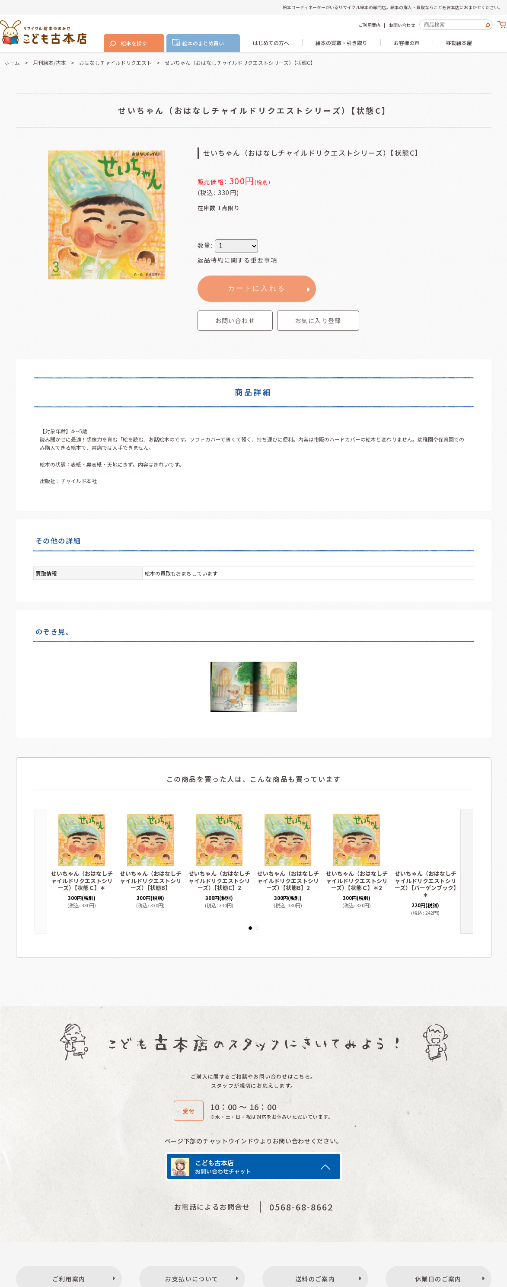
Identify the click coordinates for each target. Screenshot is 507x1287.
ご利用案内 (369, 25)
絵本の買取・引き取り (341, 42)
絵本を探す (134, 43)
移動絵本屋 (459, 42)
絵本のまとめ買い (203, 43)
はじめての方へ (271, 42)
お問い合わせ (402, 25)
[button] (318, 321)
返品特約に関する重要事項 (237, 260)
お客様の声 (407, 42)
